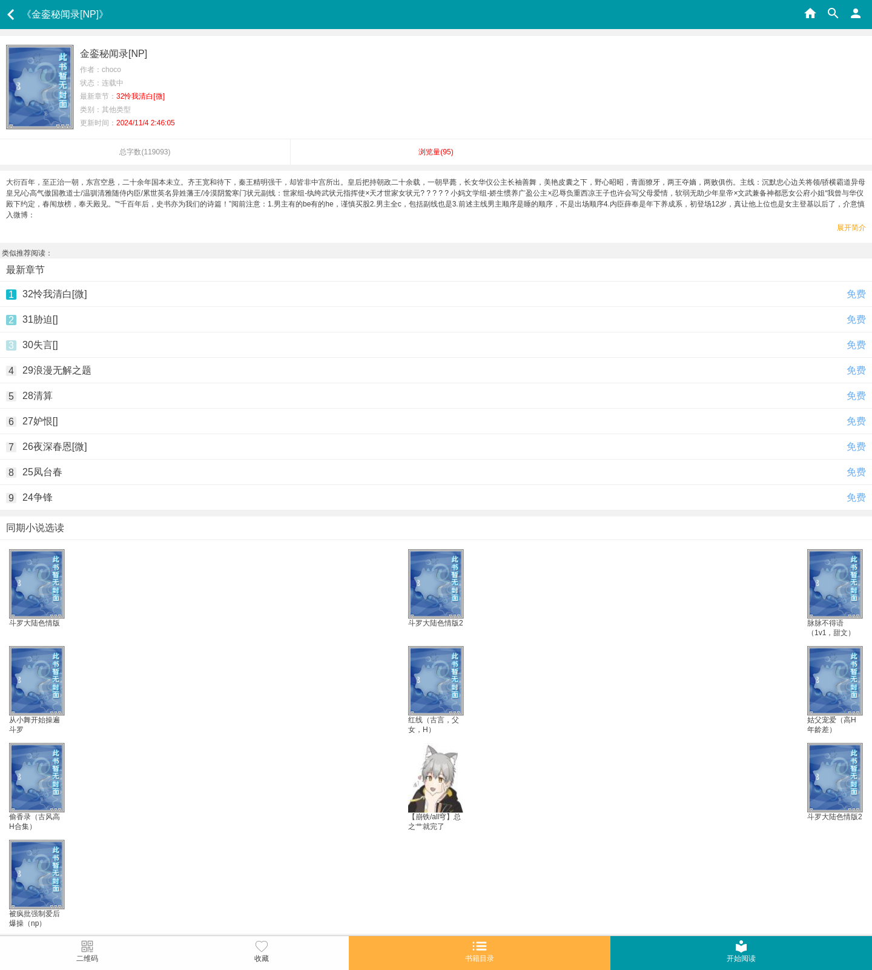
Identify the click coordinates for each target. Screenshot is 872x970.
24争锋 (37, 497)
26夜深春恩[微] (54, 446)
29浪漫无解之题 (56, 370)
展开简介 (851, 227)
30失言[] (40, 345)
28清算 (37, 396)
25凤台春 (42, 472)
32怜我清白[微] (54, 294)
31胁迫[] (40, 319)
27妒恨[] (40, 421)
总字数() (144, 152)
